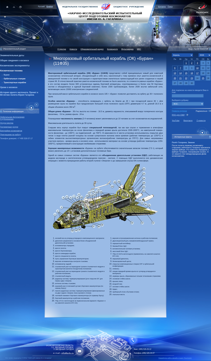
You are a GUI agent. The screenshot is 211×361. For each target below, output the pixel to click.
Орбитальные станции (14, 79)
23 (192, 78)
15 (186, 73)
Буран (6, 75)
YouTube (175, 120)
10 (197, 68)
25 (203, 78)
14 (180, 73)
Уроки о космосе (8, 87)
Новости (73, 49)
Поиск (170, 7)
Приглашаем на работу (10, 134)
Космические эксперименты (15, 65)
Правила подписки (179, 111)
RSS (191, 49)
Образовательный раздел (92, 49)
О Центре (61, 49)
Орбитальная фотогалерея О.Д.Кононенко (12, 118)
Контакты (162, 7)
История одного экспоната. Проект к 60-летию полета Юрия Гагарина (19, 93)
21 (180, 78)
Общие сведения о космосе (14, 60)
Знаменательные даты (12, 55)
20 (175, 78)
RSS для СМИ (178, 115)
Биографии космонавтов (11, 131)
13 (175, 73)
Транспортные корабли (15, 82)
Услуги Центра (6, 123)
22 (186, 78)
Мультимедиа (127, 49)
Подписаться (201, 111)
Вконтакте (187, 120)
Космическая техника (11, 70)
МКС (139, 49)
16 (192, 73)
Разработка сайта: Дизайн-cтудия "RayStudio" (175, 358)
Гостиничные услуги (9, 127)
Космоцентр (112, 49)
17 (197, 73)
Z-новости (201, 120)
